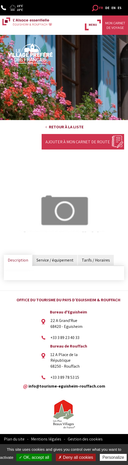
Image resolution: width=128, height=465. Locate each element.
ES (120, 7)
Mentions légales (46, 439)
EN (113, 7)
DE (107, 7)
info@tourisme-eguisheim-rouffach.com (66, 386)
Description (18, 260)
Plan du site (14, 439)
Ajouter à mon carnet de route (78, 142)
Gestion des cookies (85, 439)
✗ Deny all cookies (75, 457)
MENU (93, 25)
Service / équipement (54, 260)
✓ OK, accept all (34, 457)
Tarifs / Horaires (96, 260)
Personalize (113, 457)
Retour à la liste (66, 127)
